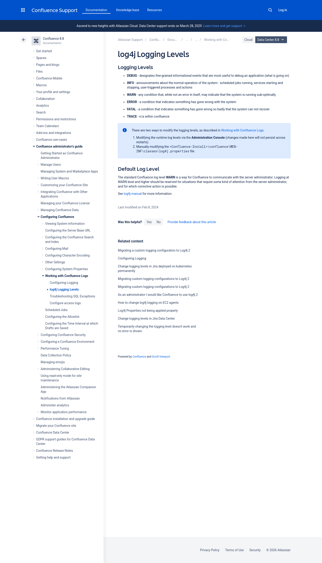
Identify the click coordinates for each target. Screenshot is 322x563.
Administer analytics (55, 405)
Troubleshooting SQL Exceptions (72, 296)
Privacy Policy (209, 550)
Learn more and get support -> (224, 26)
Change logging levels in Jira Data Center (146, 318)
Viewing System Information (65, 223)
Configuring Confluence (57, 217)
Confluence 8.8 (53, 38)
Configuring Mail (56, 248)
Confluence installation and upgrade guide (65, 419)
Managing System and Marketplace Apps (69, 171)
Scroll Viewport (161, 356)
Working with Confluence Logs (66, 276)
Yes (148, 222)
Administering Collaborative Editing (65, 369)
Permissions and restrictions (56, 119)
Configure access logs (65, 303)
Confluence (139, 356)
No (159, 222)
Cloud (248, 40)
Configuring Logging (64, 282)
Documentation (96, 10)
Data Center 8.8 (272, 39)
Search (270, 10)
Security (255, 550)
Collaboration (45, 99)
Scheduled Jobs (56, 310)
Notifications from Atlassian (60, 398)
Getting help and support (53, 457)
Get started (44, 51)
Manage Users (51, 164)
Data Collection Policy (56, 355)
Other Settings (55, 262)
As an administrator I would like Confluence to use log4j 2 (158, 294)
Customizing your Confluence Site (64, 185)
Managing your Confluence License (65, 203)
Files (39, 71)
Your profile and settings (53, 92)
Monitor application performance (64, 412)
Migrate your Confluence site (56, 425)
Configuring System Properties (66, 269)
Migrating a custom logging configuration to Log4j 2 (154, 250)
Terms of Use (234, 550)
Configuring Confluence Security (63, 335)
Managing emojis (53, 362)
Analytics (42, 105)
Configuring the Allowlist (62, 317)
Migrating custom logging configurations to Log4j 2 (153, 279)
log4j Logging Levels (64, 289)
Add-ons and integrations (53, 133)
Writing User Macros (55, 178)
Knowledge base (127, 10)
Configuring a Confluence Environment (67, 341)
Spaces (41, 58)
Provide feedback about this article (192, 222)
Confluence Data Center (52, 432)
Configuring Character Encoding (67, 255)
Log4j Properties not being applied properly (148, 310)
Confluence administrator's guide (59, 146)
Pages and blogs (47, 65)
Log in (282, 10)
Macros (41, 85)
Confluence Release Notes (54, 450)
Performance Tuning (55, 348)
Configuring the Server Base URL (68, 230)
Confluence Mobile (49, 78)
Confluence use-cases (51, 139)
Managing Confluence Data (60, 210)
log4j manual (133, 193)
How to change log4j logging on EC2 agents (148, 302)
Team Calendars (47, 126)
